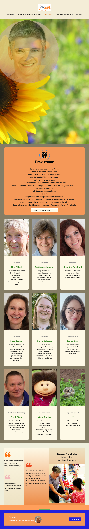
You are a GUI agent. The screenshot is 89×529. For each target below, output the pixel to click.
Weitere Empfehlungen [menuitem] (64, 14)
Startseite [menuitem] (10, 14)
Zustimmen (75, 519)
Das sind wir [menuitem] (48, 14)
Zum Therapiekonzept (44, 210)
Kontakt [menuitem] (78, 14)
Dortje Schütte (44, 341)
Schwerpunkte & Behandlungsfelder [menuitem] (28, 14)
